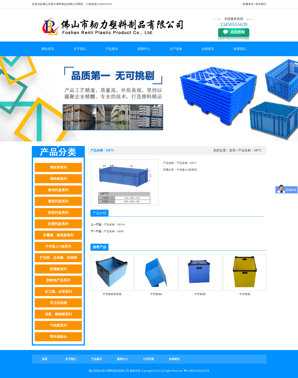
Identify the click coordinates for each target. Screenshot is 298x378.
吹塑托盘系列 (58, 224)
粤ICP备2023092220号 (197, 370)
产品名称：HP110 (114, 224)
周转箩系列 (58, 167)
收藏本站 (248, 4)
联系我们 (261, 4)
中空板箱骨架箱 (112, 294)
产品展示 (112, 49)
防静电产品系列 (58, 280)
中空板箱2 (156, 294)
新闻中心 (144, 49)
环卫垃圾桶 (58, 303)
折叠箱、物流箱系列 (58, 235)
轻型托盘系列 (58, 212)
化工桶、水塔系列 (58, 291)
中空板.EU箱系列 (58, 246)
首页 (232, 150)
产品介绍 (99, 213)
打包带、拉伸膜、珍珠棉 (58, 258)
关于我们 (80, 49)
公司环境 (148, 359)
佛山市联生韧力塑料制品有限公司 (108, 370)
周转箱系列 (58, 179)
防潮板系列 (58, 269)
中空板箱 (244, 294)
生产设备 (176, 49)
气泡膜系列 (58, 325)
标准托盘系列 (58, 190)
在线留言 (208, 49)
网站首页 (48, 49)
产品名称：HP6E (114, 231)
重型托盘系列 (58, 201)
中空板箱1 (200, 294)
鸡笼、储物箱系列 (58, 314)
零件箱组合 (58, 337)
